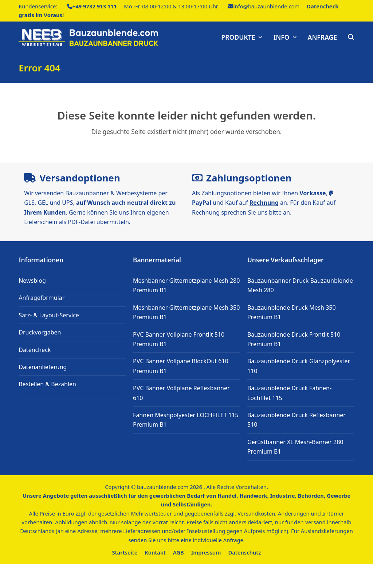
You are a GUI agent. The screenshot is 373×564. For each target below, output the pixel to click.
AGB (178, 552)
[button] (351, 37)
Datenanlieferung (43, 367)
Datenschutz (244, 552)
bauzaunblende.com (162, 486)
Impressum (206, 552)
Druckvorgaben (40, 332)
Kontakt (155, 552)
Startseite (125, 552)
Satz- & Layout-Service (49, 315)
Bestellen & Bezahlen (47, 384)
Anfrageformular (41, 298)
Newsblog (32, 281)
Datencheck (35, 350)
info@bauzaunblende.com (266, 6)
